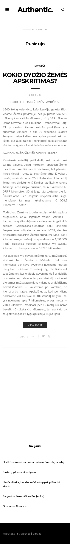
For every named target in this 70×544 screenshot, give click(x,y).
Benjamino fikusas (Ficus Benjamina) (23, 496)
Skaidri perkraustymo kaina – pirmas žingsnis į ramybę (33, 462)
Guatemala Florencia (15, 506)
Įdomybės (39, 65)
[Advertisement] (35, 392)
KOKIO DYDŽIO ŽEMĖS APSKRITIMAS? (35, 78)
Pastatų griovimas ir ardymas (19, 472)
